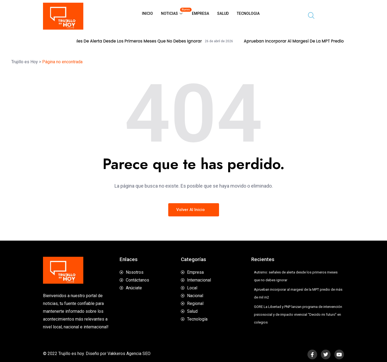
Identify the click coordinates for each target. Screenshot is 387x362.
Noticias (174, 11)
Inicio (147, 13)
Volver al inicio (193, 209)
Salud (223, 13)
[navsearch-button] (309, 16)
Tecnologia (248, 13)
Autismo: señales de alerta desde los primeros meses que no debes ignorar (136, 41)
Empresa (200, 13)
